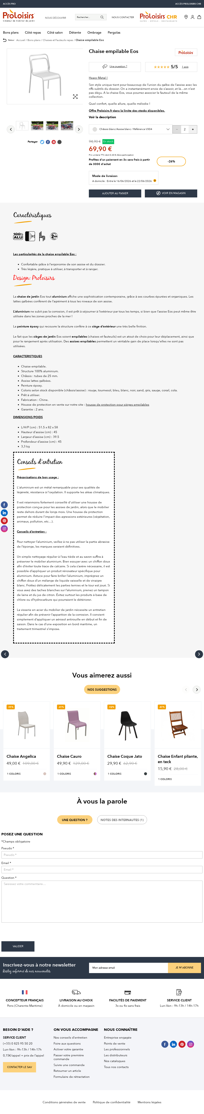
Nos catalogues (114, 1061)
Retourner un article (67, 1071)
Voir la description (102, 117)
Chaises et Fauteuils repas (58, 40)
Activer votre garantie (68, 1049)
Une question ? (118, 66)
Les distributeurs (115, 1055)
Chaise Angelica (21, 756)
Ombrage (94, 33)
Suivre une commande (69, 1065)
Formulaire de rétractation (72, 1077)
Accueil (20, 40)
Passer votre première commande (69, 1057)
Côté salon (55, 33)
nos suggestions (102, 690)
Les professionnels (117, 1049)
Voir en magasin (170, 193)
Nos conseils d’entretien (70, 1037)
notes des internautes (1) (122, 820)
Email (6, 863)
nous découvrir (55, 18)
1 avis (185, 66)
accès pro (9, 3)
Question (9, 877)
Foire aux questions (67, 1043)
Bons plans (11, 33)
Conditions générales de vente (64, 1102)
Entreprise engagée (117, 1037)
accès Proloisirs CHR (188, 3)
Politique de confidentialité (111, 1102)
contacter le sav (19, 1067)
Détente (75, 33)
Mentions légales (149, 1102)
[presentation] (31, 933)
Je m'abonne (184, 968)
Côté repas (33, 33)
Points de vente (114, 1043)
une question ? (74, 820)
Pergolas (114, 33)
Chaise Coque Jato (124, 756)
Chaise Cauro (69, 756)
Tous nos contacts (116, 1067)
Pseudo (7, 848)
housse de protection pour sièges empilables (117, 404)
